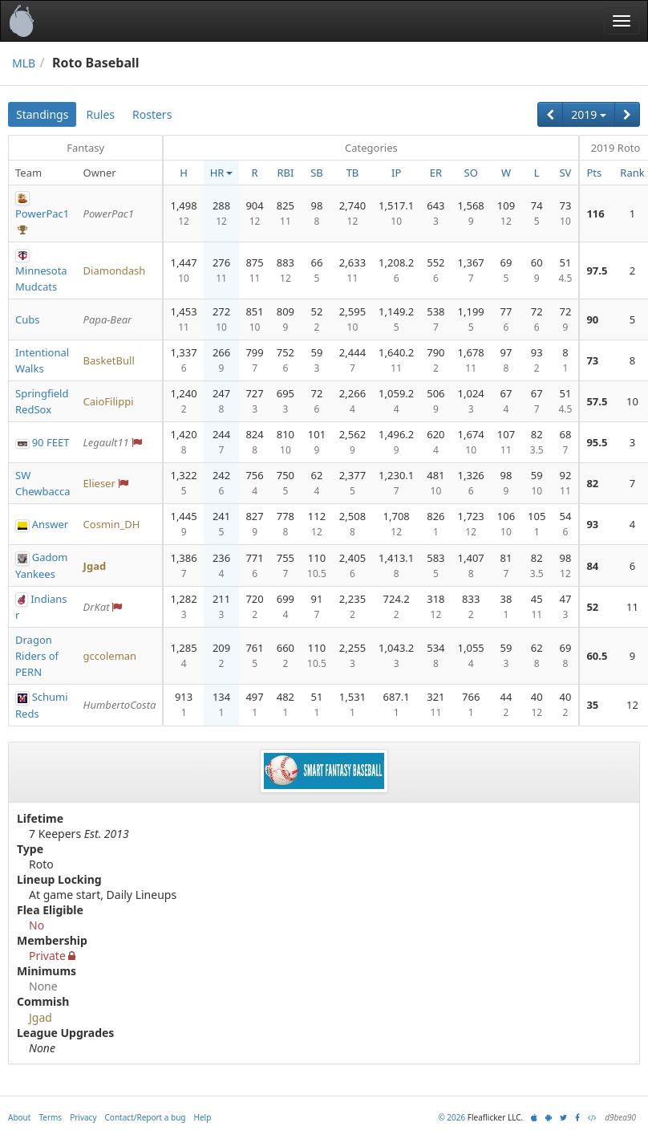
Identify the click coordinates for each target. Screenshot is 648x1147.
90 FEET (51, 442)
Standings (42, 114)
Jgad (95, 566)
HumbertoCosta (119, 705)
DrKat (96, 607)
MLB (23, 63)
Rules (100, 114)
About (19, 1117)
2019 (588, 114)
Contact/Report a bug (145, 1117)
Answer (50, 524)
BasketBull (109, 360)
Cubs (27, 319)
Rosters (152, 114)
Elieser (99, 483)
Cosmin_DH (111, 524)
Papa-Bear (107, 319)
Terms (50, 1117)
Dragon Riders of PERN (37, 655)
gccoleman (110, 656)
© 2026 (451, 1117)
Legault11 (106, 442)
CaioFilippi (108, 401)
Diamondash (114, 270)
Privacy (83, 1117)
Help (203, 1117)
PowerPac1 (42, 213)
